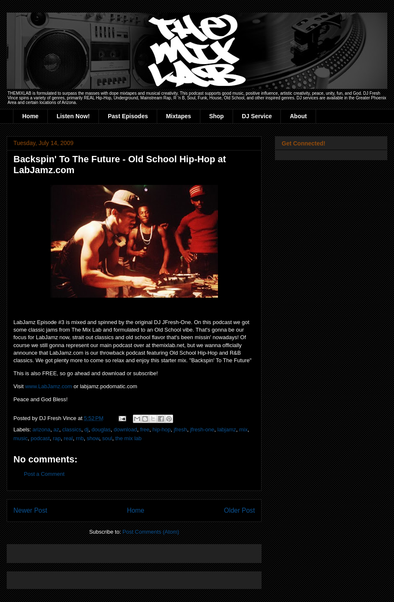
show (93, 438)
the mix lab (128, 438)
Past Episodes (128, 116)
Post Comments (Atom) (150, 532)
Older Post (239, 510)
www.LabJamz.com (48, 386)
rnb (80, 438)
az (56, 429)
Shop (216, 116)
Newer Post (30, 510)
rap (57, 438)
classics (71, 429)
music (20, 438)
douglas (101, 429)
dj (86, 429)
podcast (40, 438)
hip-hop (162, 429)
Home (30, 116)
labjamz (227, 429)
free (144, 429)
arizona (42, 429)
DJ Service (257, 116)
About (298, 116)
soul (107, 438)
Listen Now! (73, 116)
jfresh (180, 429)
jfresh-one (202, 429)
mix (243, 429)
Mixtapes (178, 116)
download (125, 429)
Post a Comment (44, 474)
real (68, 438)
